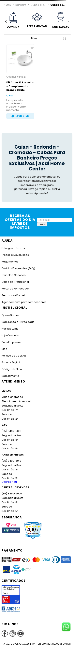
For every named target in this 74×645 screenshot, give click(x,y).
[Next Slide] (68, 21)
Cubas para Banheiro (58, 4)
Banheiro (20, 4)
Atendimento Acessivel (16, 401)
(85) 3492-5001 (11, 431)
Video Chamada (12, 397)
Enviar (42, 224)
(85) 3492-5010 (11, 461)
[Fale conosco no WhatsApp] (66, 627)
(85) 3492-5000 (12, 493)
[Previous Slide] (5, 21)
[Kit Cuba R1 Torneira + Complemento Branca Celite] (20, 82)
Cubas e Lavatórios (38, 4)
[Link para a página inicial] (7, 5)
